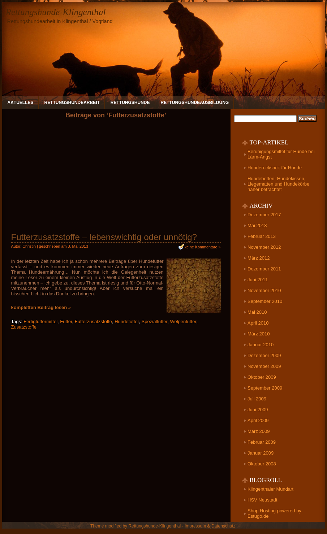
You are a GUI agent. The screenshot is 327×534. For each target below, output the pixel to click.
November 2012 (264, 247)
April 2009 (258, 420)
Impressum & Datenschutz (210, 526)
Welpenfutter (183, 321)
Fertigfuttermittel (40, 321)
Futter (66, 321)
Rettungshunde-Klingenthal (56, 12)
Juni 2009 (258, 409)
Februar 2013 (262, 236)
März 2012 (259, 258)
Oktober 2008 (262, 463)
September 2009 (265, 388)
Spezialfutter (155, 321)
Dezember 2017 (264, 214)
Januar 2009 (261, 453)
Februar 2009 (262, 442)
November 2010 (264, 290)
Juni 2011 (258, 279)
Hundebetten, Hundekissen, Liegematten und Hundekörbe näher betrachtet (278, 184)
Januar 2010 (261, 344)
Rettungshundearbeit (72, 102)
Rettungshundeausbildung (195, 102)
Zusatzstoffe (24, 327)
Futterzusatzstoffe (93, 321)
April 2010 (258, 323)
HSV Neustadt (262, 500)
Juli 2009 (257, 398)
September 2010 (265, 301)
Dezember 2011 (264, 269)
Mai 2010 (257, 312)
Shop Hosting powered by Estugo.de (274, 513)
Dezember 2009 (264, 355)
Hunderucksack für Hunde (275, 167)
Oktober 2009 (262, 377)
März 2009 (259, 431)
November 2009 (264, 366)
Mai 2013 (257, 225)
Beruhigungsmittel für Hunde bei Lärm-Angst (281, 154)
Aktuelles (21, 102)
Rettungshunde (130, 102)
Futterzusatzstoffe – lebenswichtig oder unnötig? (104, 237)
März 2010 (259, 334)
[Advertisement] (116, 178)
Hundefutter (127, 321)
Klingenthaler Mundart (270, 489)
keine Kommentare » (203, 247)
